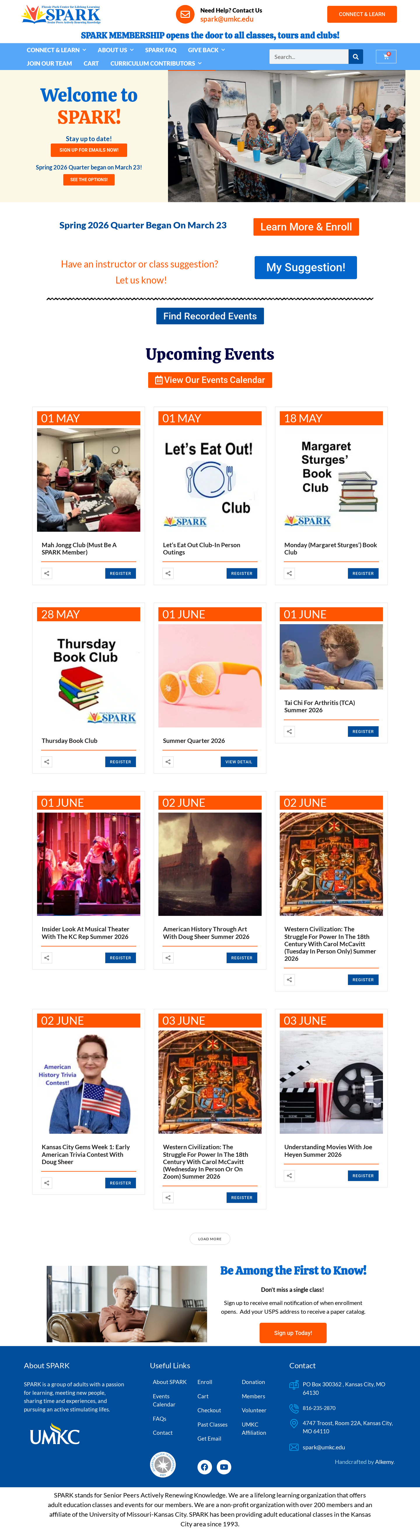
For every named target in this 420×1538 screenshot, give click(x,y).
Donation (253, 1381)
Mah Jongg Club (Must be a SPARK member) (79, 548)
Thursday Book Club (69, 740)
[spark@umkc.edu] (294, 1447)
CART (91, 63)
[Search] (356, 56)
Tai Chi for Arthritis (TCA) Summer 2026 (319, 706)
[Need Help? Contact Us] (185, 14)
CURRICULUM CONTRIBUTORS (156, 63)
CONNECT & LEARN (56, 50)
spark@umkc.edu (324, 1446)
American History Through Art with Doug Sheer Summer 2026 (206, 932)
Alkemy (384, 1461)
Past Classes (212, 1424)
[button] (174, 136)
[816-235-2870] (294, 1408)
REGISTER (120, 573)
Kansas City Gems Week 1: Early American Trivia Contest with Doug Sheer (86, 1154)
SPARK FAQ (160, 49)
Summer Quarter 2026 (194, 740)
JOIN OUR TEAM (49, 63)
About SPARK (170, 1381)
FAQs (159, 1418)
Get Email (209, 1438)
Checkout (209, 1410)
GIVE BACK (206, 50)
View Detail (239, 762)
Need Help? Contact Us (231, 10)
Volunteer (254, 1410)
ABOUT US (116, 50)
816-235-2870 (319, 1408)
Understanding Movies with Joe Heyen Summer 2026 (328, 1150)
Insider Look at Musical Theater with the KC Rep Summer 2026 (86, 932)
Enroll (204, 1381)
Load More (210, 1239)
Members (253, 1396)
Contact (163, 1432)
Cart (203, 1396)
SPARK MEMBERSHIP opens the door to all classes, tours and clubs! (210, 35)
